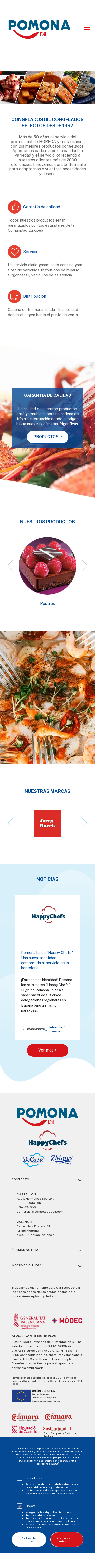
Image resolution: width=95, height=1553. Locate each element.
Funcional (30, 1505)
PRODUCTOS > (47, 436)
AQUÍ (55, 1463)
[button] (10, 565)
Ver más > (47, 1050)
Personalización (34, 1477)
